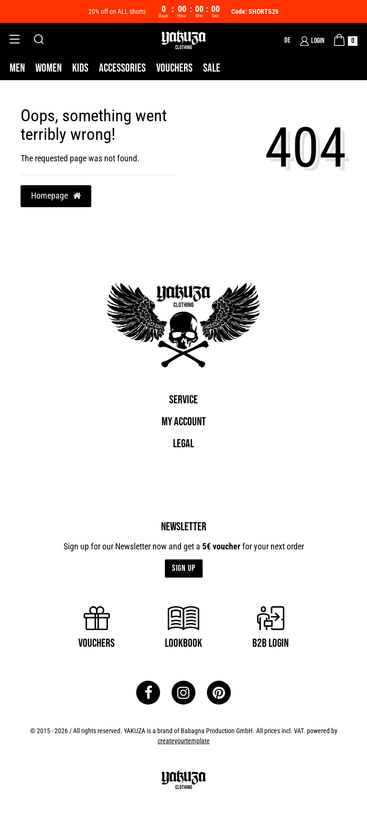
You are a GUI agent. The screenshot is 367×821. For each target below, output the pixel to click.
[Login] (312, 41)
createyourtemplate (184, 741)
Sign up (183, 568)
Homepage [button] (56, 195)
